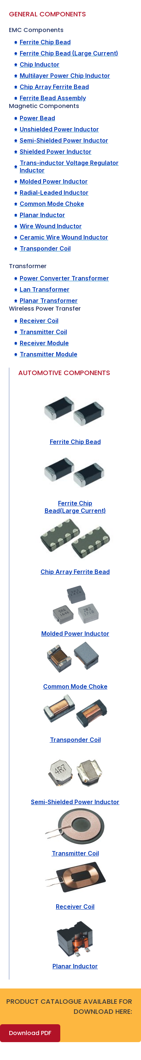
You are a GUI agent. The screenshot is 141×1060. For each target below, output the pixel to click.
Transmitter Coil (75, 853)
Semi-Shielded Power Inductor (75, 802)
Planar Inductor (75, 966)
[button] (30, 1033)
